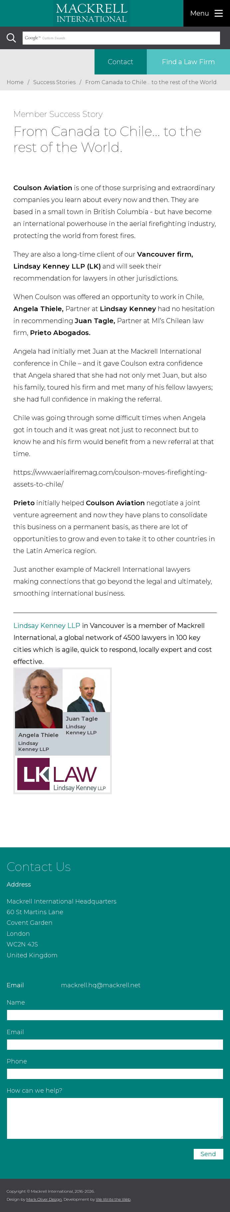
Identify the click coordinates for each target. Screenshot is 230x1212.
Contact (120, 62)
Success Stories (54, 82)
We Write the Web (113, 1199)
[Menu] (206, 13)
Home (15, 82)
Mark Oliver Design (44, 1199)
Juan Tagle (82, 718)
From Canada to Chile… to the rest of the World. (151, 82)
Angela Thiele (38, 735)
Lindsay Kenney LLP (46, 626)
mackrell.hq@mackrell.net (100, 985)
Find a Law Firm (188, 62)
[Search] (11, 38)
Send (208, 1154)
